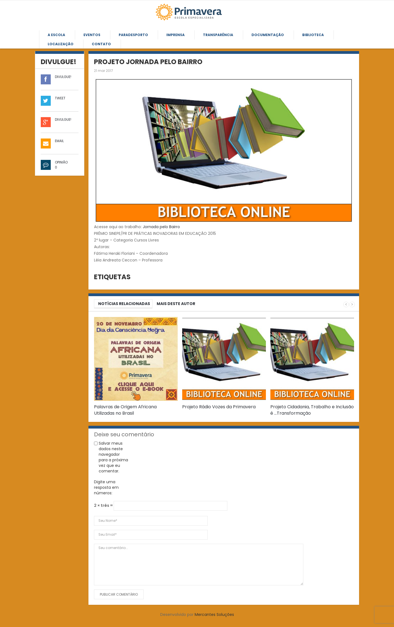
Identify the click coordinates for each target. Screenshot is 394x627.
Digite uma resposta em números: (106, 487)
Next (352, 304)
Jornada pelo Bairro (161, 227)
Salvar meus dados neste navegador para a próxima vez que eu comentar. (113, 457)
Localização (60, 44)
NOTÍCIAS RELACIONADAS (124, 303)
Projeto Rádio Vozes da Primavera (219, 407)
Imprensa (175, 34)
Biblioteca (313, 34)
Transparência (218, 34)
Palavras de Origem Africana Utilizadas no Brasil (125, 410)
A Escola (56, 34)
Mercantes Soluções (214, 614)
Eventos (91, 34)
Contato (101, 44)
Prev (346, 304)
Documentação (267, 34)
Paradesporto (133, 34)
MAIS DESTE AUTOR (176, 303)
